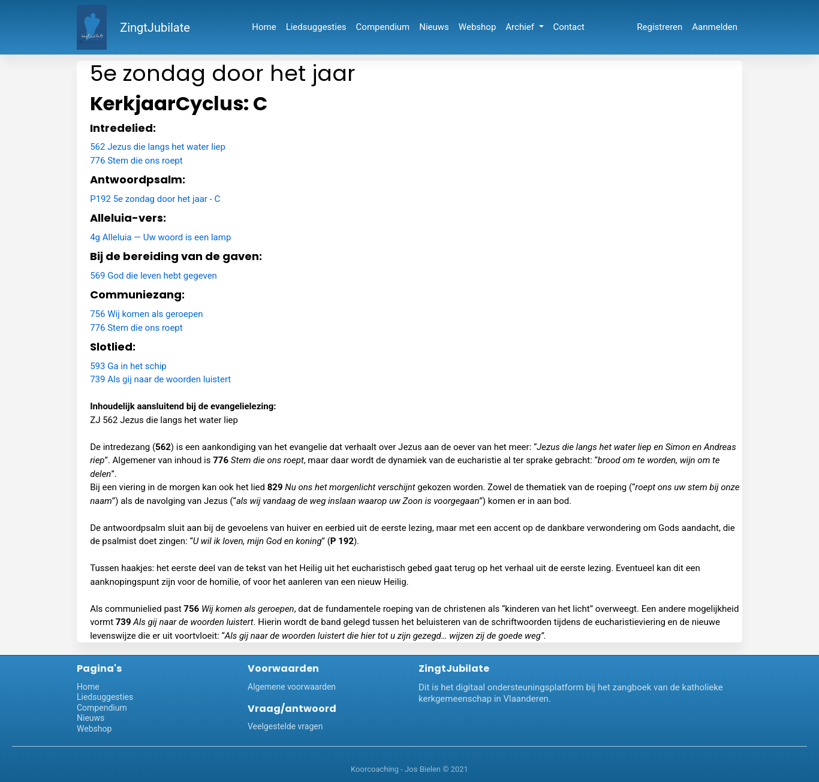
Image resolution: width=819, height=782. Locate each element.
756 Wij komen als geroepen (146, 314)
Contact (569, 27)
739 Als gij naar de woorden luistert (160, 379)
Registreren (659, 27)
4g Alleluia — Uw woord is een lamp (160, 237)
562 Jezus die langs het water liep (157, 146)
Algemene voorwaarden (292, 687)
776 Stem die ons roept (136, 160)
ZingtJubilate (155, 27)
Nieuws (434, 27)
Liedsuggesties (316, 27)
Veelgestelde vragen (285, 726)
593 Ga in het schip (128, 366)
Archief (520, 27)
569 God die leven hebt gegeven (153, 275)
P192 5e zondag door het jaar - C (155, 199)
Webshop (477, 27)
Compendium (383, 27)
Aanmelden (714, 27)
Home (264, 27)
